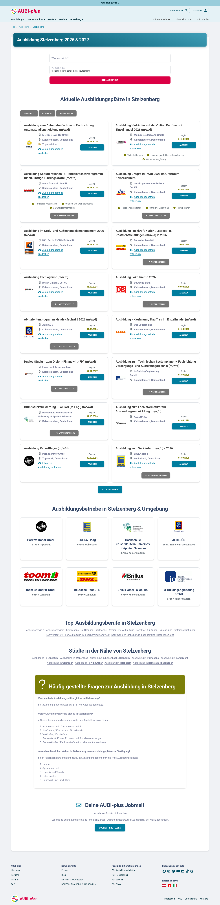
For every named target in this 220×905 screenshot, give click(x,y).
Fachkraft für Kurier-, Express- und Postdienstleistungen (166, 630)
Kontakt (204, 899)
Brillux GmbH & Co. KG (132, 590)
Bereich (28, 113)
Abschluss (65, 113)
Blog (63, 875)
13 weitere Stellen (64, 433)
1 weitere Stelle (155, 262)
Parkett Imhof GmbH (41, 540)
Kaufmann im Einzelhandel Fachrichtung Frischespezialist (142, 635)
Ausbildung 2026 (110, 3)
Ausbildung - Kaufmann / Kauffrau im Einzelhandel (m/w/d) (156, 319)
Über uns (15, 870)
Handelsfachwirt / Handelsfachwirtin (44, 630)
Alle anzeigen (110, 489)
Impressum (170, 899)
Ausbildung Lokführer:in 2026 (136, 277)
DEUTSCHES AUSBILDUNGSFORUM (78, 884)
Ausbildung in (45, 658)
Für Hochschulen (120, 875)
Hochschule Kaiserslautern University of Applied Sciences (133, 544)
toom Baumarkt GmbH (41, 590)
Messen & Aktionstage (72, 879)
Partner (14, 879)
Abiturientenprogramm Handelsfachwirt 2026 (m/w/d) (60, 319)
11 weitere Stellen (64, 346)
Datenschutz (191, 899)
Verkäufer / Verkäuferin (121, 630)
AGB (180, 899)
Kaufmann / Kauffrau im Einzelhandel (86, 630)
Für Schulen (117, 879)
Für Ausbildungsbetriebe (124, 870)
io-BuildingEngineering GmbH (178, 592)
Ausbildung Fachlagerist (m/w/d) (46, 277)
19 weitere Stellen (156, 475)
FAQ (13, 884)
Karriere (15, 875)
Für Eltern (116, 884)
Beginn (45, 113)
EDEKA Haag (87, 540)
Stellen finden (110, 80)
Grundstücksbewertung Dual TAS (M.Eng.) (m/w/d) (58, 407)
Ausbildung (24, 27)
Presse (64, 870)
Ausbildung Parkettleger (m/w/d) (46, 448)
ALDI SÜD (178, 540)
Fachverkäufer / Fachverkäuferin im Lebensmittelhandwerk (78, 635)
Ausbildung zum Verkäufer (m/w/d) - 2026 (144, 448)
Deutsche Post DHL (87, 590)
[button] (17, 19)
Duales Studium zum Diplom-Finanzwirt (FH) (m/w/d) (60, 361)
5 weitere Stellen (64, 216)
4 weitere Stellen (156, 216)
